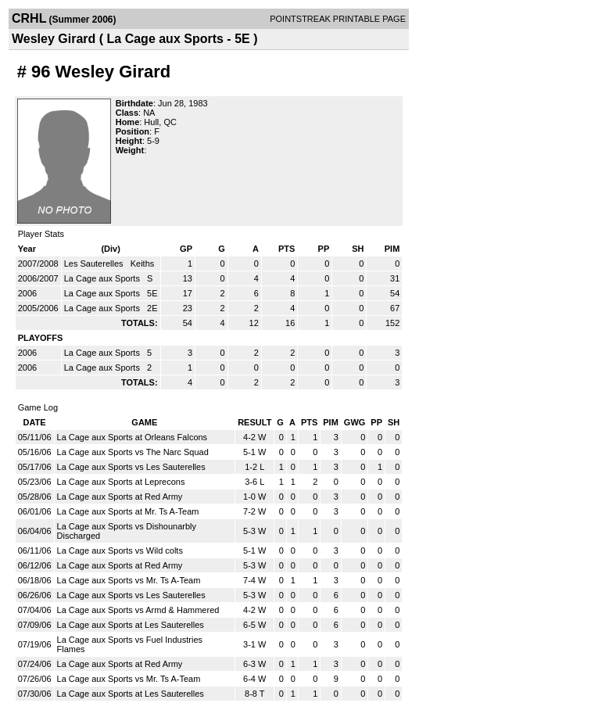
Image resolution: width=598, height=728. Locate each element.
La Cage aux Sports (103, 278)
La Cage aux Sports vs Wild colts (120, 550)
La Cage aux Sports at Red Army (120, 496)
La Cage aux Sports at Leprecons (121, 481)
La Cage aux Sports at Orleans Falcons (132, 437)
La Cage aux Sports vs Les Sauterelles (131, 467)
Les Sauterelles (95, 263)
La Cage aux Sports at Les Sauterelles (130, 624)
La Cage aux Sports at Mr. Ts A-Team (128, 511)
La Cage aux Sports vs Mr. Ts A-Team (129, 580)
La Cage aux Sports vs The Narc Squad (133, 452)
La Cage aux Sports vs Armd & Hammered (138, 610)
